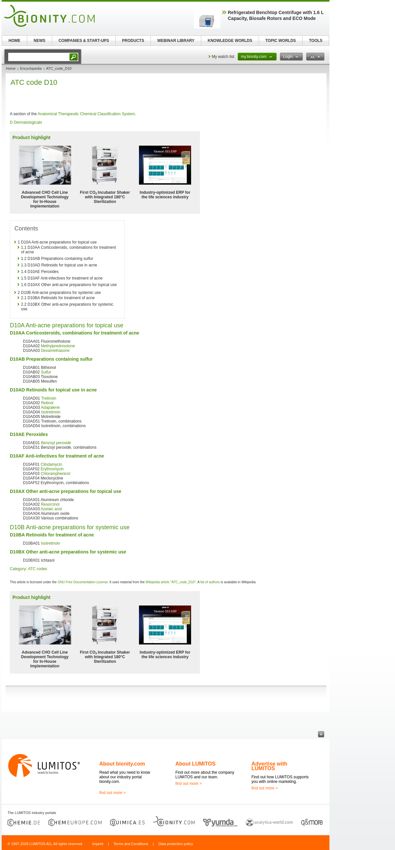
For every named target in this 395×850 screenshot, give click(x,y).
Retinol (47, 403)
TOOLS (315, 40)
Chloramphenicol (55, 473)
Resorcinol (50, 504)
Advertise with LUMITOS (269, 766)
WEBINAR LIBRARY (176, 40)
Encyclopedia (30, 68)
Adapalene (50, 407)
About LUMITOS (195, 764)
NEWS (40, 40)
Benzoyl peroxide (56, 443)
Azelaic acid (51, 509)
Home (10, 68)
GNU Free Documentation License (83, 582)
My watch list (223, 56)
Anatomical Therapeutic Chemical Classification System (86, 114)
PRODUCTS (133, 40)
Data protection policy (175, 844)
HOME (14, 40)
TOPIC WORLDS (280, 40)
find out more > (112, 792)
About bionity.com (122, 764)
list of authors (210, 582)
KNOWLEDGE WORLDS (230, 40)
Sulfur (46, 372)
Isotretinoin (50, 412)
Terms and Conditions (130, 844)
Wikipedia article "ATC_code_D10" (171, 582)
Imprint (97, 844)
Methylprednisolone (58, 346)
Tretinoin (48, 398)
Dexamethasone (55, 350)
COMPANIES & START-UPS (83, 40)
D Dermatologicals (26, 122)
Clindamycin (51, 464)
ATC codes (37, 569)
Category (18, 569)
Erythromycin (52, 469)
